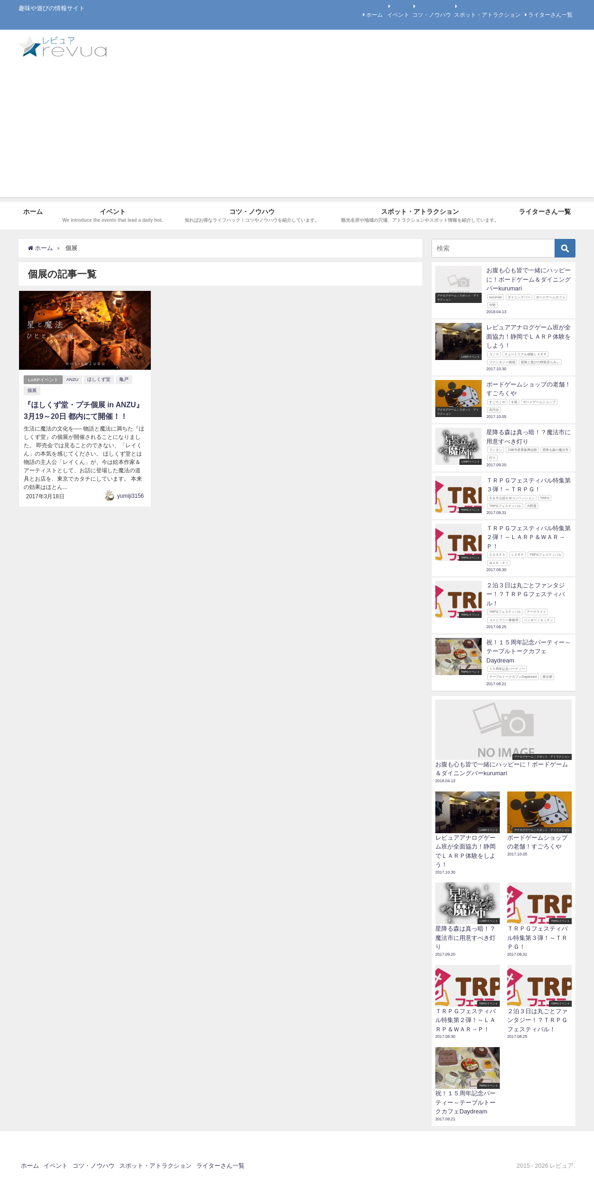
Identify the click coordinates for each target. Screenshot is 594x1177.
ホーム (374, 15)
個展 (32, 390)
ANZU (73, 379)
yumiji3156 (130, 495)
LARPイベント (43, 379)
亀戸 (124, 379)
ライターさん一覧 (550, 15)
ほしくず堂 (99, 379)
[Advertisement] (297, 132)
